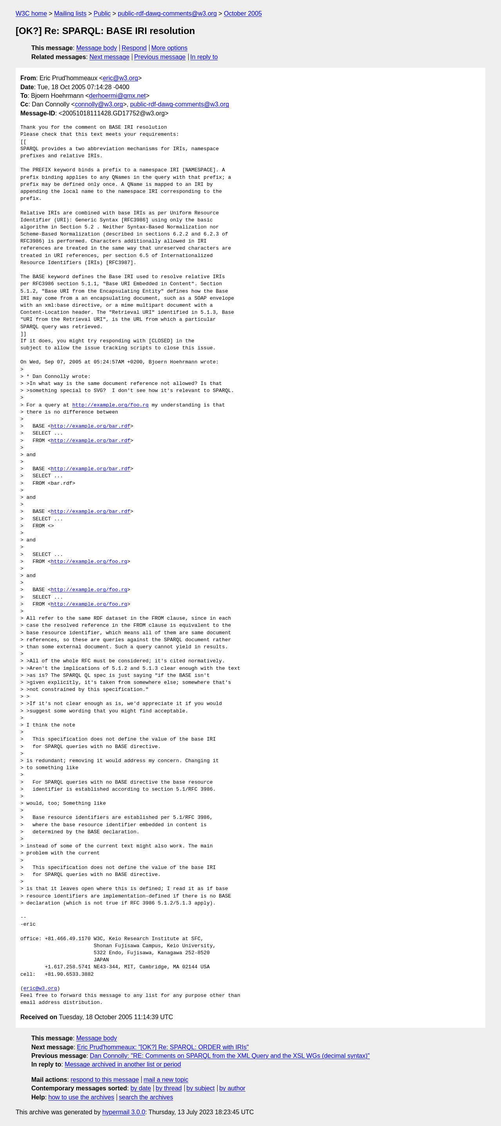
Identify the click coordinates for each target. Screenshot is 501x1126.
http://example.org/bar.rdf (90, 426)
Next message (110, 57)
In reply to (204, 57)
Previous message (160, 57)
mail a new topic (166, 1079)
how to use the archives (81, 1097)
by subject (200, 1088)
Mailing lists (70, 13)
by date (140, 1088)
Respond (134, 48)
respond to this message (104, 1079)
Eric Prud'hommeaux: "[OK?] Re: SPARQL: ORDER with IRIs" (163, 1047)
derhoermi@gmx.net (117, 95)
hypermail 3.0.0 (123, 1112)
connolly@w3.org (99, 104)
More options (169, 48)
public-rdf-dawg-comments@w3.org (167, 13)
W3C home (31, 13)
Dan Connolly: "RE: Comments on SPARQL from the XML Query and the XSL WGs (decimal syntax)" (229, 1055)
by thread (169, 1088)
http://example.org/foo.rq (110, 405)
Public (102, 13)
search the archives (146, 1097)
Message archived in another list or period (123, 1064)
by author (232, 1088)
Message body (96, 48)
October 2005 (243, 13)
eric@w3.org (120, 78)
